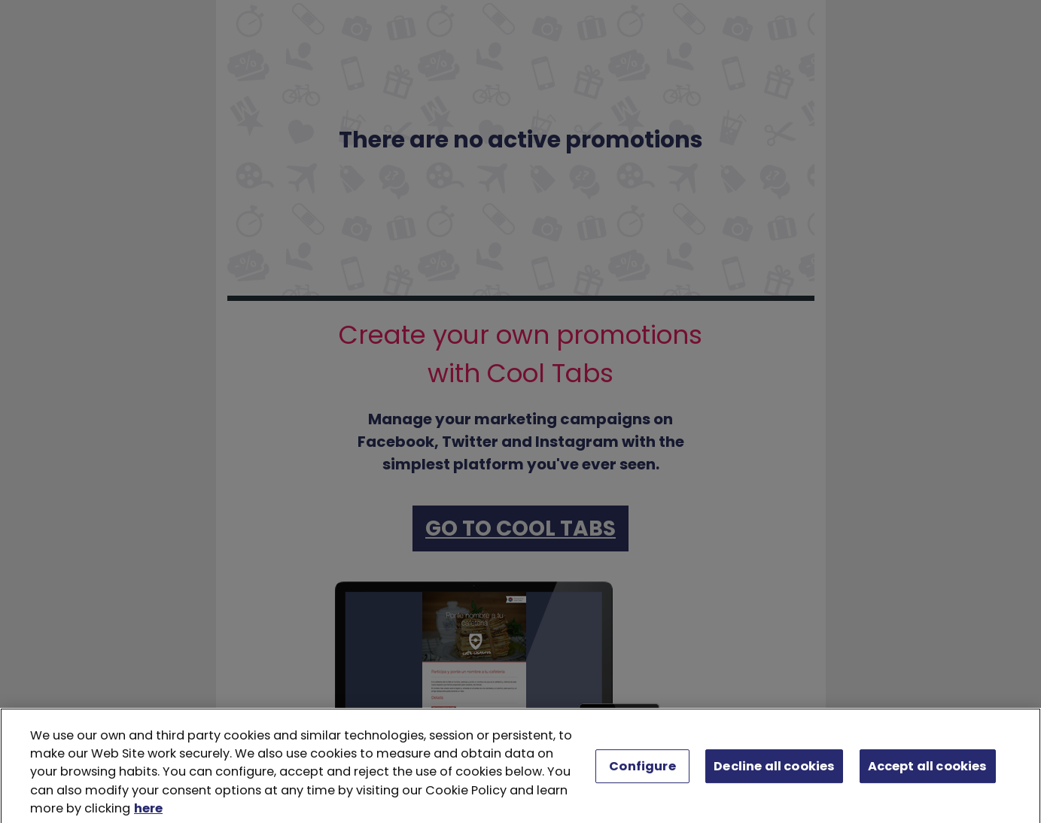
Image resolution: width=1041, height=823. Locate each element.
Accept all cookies (928, 770)
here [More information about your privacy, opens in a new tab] (148, 812)
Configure (642, 770)
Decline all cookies (774, 770)
